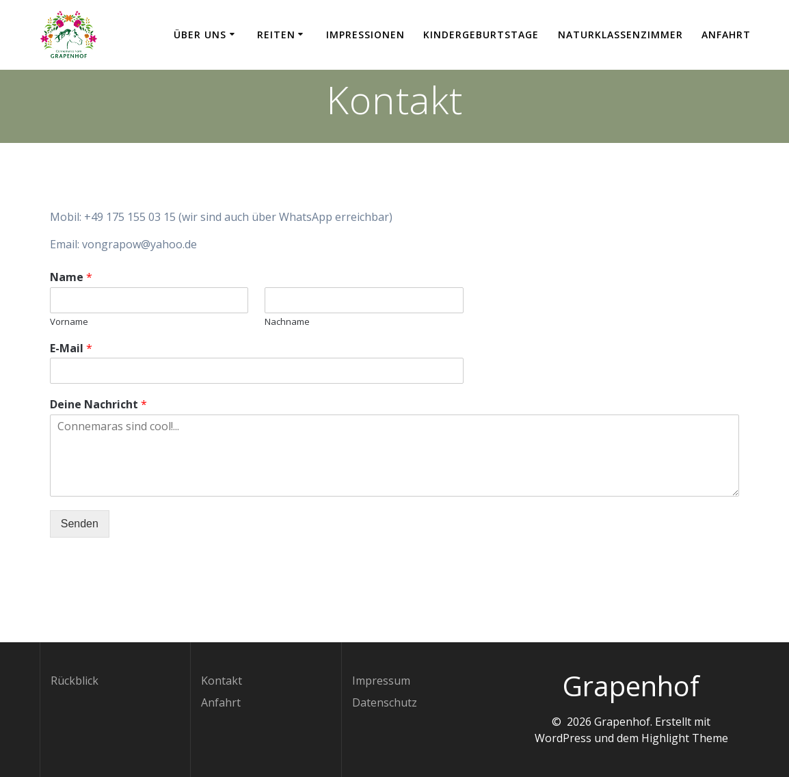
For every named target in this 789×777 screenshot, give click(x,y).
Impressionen (365, 34)
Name (71, 277)
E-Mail (71, 348)
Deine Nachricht (98, 404)
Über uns (200, 34)
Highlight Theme (684, 738)
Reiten (276, 34)
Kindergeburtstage (481, 34)
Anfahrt (726, 34)
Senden (79, 523)
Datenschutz (384, 702)
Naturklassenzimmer (620, 34)
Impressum (381, 680)
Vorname (69, 322)
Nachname (287, 322)
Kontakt (221, 680)
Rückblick (74, 680)
